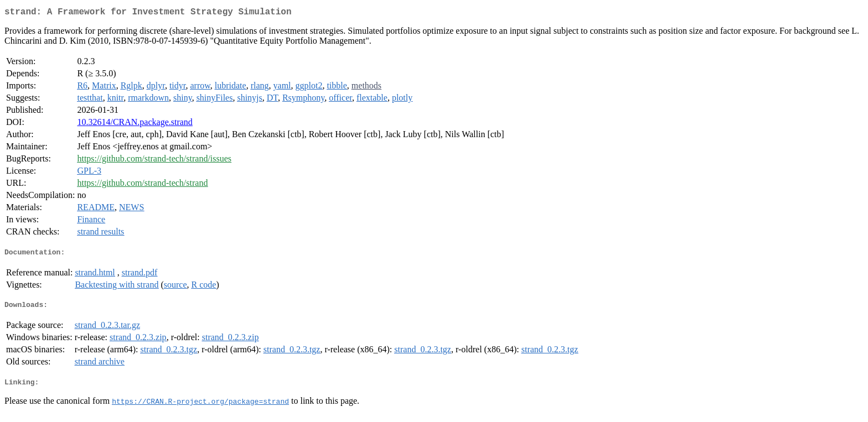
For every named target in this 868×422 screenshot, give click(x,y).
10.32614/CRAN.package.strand (134, 124)
